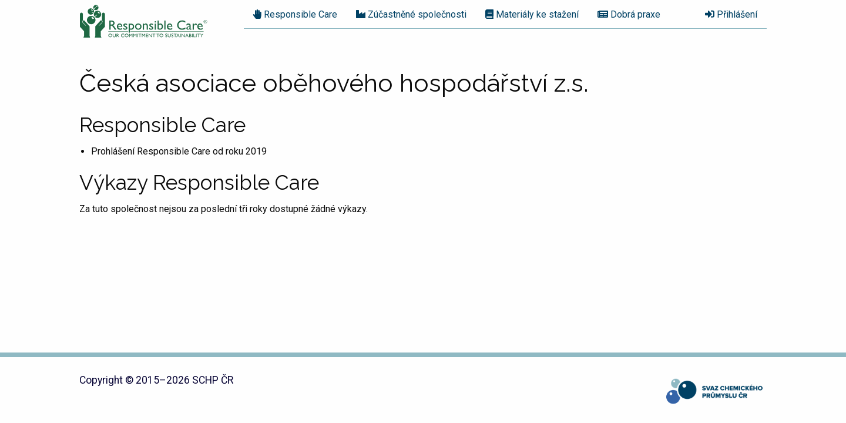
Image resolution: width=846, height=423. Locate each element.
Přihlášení (731, 14)
